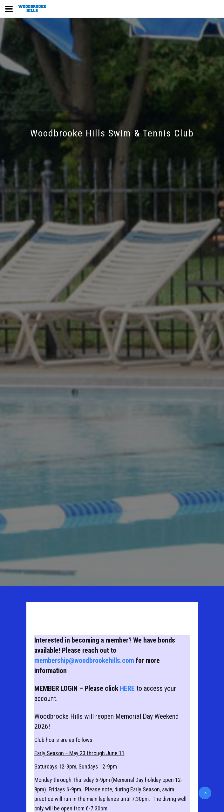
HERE (128, 688)
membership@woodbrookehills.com (84, 660)
